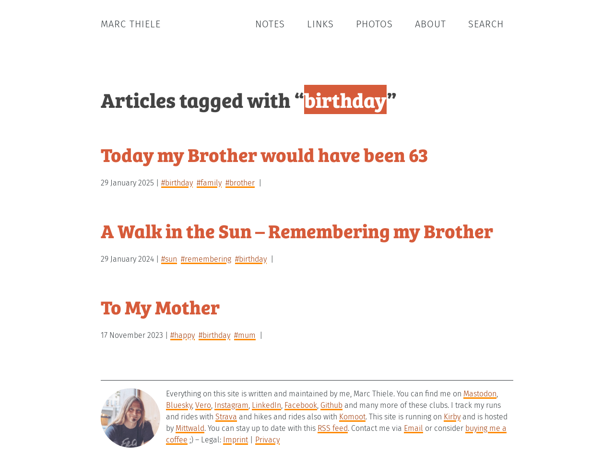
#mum (245, 335)
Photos (374, 24)
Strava (226, 416)
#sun (169, 259)
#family (209, 182)
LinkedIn (266, 405)
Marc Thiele (131, 24)
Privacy (267, 439)
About (430, 24)
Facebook (300, 405)
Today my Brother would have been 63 (264, 154)
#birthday (177, 182)
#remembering (206, 259)
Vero (203, 405)
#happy (182, 335)
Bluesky (179, 405)
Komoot (352, 416)
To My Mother (160, 306)
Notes (270, 24)
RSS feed (333, 428)
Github (331, 405)
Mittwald (190, 428)
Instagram (231, 405)
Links (320, 24)
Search (486, 24)
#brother (240, 182)
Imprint (235, 439)
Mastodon (479, 393)
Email (413, 428)
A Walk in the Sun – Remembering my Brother (297, 230)
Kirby (452, 416)
